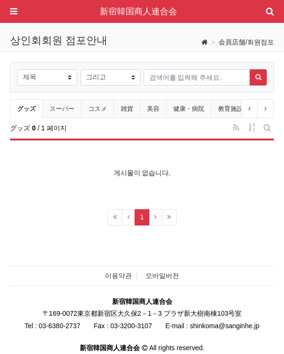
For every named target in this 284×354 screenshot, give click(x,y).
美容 (153, 108)
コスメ (97, 108)
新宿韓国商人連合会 (138, 11)
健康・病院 (188, 108)
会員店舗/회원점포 (246, 42)
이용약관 (118, 275)
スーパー (62, 108)
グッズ (30, 107)
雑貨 (127, 108)
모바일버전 (162, 275)
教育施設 (230, 108)
